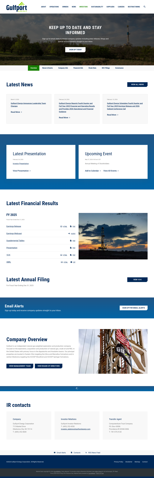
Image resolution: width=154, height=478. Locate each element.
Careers (121, 7)
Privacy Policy (118, 463)
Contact (145, 463)
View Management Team (20, 367)
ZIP (72, 264)
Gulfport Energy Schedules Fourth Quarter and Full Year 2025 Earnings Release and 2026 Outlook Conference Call (125, 107)
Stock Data (92, 69)
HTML (63, 228)
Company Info (63, 69)
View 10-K (137, 281)
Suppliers (110, 7)
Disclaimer (128, 463)
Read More (15, 113)
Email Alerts (61, 454)
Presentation (11, 249)
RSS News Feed (94, 454)
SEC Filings (106, 69)
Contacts (77, 454)
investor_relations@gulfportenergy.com (75, 431)
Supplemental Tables (15, 242)
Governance (119, 69)
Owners (65, 7)
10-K (8, 256)
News (74, 7)
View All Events (110, 172)
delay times (98, 473)
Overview (33, 69)
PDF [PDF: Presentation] (72, 249)
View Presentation (21, 172)
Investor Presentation (21, 165)
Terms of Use (100, 475)
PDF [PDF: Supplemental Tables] (72, 242)
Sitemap (137, 463)
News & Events (47, 69)
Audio (71, 235)
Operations (54, 7)
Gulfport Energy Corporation (20, 463)
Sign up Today (75, 51)
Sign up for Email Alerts (133, 309)
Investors (83, 7)
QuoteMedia (57, 473)
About (43, 7)
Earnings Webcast (14, 235)
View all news (137, 86)
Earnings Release (13, 228)
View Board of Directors (49, 367)
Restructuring (134, 7)
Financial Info (78, 69)
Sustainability (97, 7)
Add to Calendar (92, 172)
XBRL (8, 263)
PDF (72, 228)
